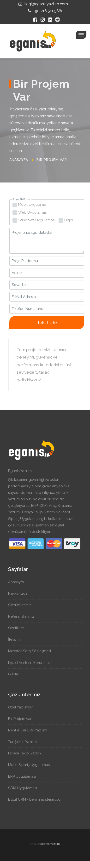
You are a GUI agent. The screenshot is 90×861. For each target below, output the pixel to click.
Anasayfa (18, 160)
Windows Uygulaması (36, 220)
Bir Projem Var (51, 160)
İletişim (16, 639)
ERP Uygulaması (23, 776)
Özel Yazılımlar (22, 707)
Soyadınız (20, 285)
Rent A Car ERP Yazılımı (29, 730)
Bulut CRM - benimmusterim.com (38, 799)
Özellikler (18, 628)
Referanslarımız (23, 616)
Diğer (68, 220)
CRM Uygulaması (24, 788)
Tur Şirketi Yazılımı (24, 742)
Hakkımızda (20, 593)
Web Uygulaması (32, 212)
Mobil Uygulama (32, 204)
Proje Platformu (22, 199)
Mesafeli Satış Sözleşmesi (31, 651)
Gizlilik (15, 674)
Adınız (17, 273)
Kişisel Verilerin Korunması (32, 663)
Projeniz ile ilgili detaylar (32, 232)
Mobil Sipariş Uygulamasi (31, 765)
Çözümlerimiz (22, 605)
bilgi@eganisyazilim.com (42, 4)
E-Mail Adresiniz (25, 297)
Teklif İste (47, 322)
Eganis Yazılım (50, 843)
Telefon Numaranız (28, 309)
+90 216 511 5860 (45, 11)
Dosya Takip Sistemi (26, 753)
